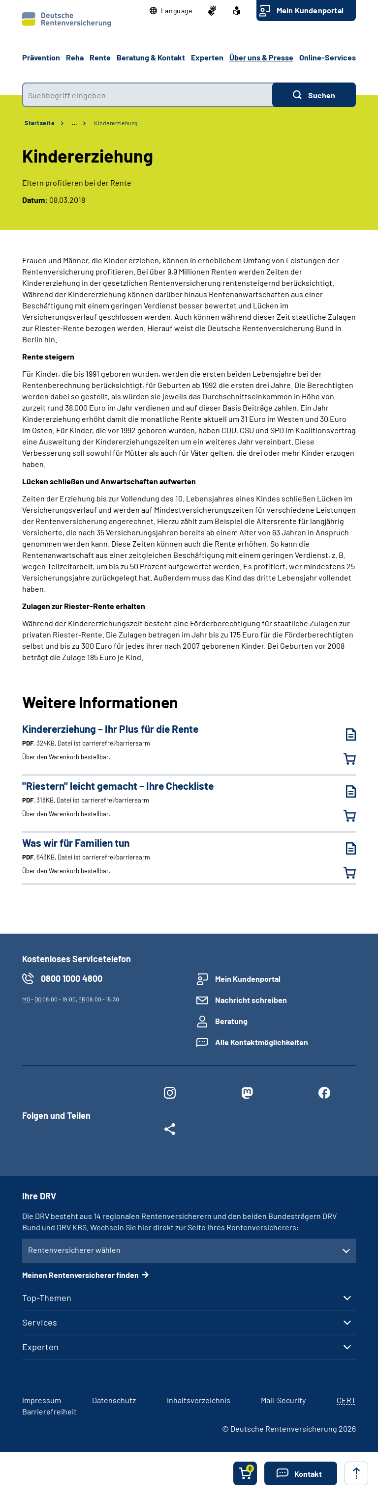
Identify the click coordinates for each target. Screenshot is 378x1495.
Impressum (41, 1400)
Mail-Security (283, 1400)
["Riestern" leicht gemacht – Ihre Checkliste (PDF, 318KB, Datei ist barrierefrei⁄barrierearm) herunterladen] (343, 791)
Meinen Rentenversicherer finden (80, 1274)
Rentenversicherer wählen (74, 1249)
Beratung (231, 1020)
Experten (40, 1346)
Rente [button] (100, 57)
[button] (171, 11)
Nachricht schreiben (251, 999)
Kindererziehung (116, 122)
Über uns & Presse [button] (261, 57)
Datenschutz (114, 1400)
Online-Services (327, 57)
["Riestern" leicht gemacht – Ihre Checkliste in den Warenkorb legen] (343, 816)
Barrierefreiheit (49, 1411)
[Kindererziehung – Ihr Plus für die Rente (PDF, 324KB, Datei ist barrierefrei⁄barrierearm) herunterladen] (343, 734)
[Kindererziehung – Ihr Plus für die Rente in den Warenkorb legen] (343, 759)
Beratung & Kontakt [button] (151, 57)
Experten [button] (207, 57)
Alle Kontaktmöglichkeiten (261, 1042)
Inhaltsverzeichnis (198, 1400)
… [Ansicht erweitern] (74, 123)
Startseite (40, 122)
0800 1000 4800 (71, 978)
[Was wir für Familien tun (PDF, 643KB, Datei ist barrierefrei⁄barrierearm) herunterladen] (343, 848)
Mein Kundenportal (310, 10)
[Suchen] (314, 95)
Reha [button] (75, 57)
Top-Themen (46, 1297)
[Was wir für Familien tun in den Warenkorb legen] (343, 873)
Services (39, 1322)
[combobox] (147, 95)
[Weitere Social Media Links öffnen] (169, 1131)
